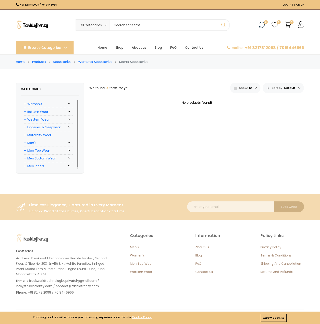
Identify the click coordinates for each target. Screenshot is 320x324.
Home (102, 47)
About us (139, 47)
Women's (34, 104)
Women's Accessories (95, 62)
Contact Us (194, 47)
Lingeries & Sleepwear (44, 127)
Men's (31, 143)
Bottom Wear (37, 111)
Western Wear (38, 119)
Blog (158, 47)
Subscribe (289, 207)
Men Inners (35, 166)
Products (39, 62)
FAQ (173, 47)
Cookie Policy (142, 317)
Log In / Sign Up (293, 4)
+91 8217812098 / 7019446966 (38, 4)
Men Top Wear (38, 150)
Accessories (62, 62)
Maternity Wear (39, 135)
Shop (119, 47)
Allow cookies (273, 318)
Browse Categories (45, 47)
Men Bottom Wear (41, 158)
